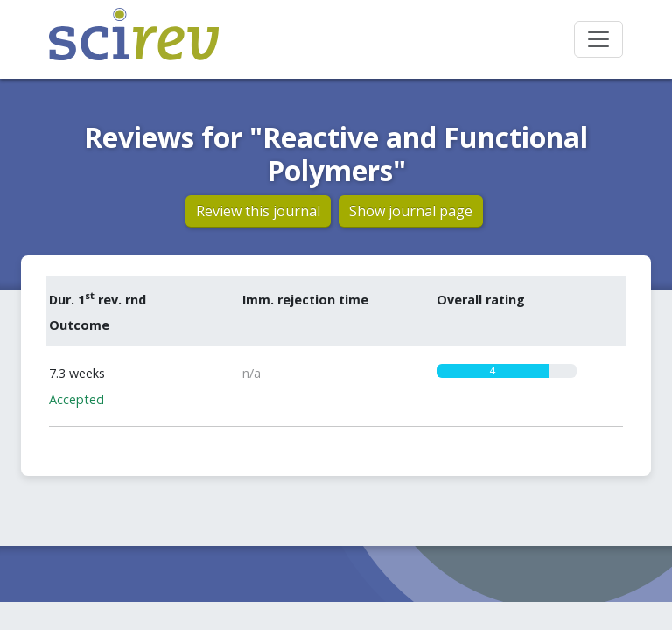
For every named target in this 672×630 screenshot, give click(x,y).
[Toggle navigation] (598, 39)
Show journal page (410, 210)
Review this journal (258, 210)
